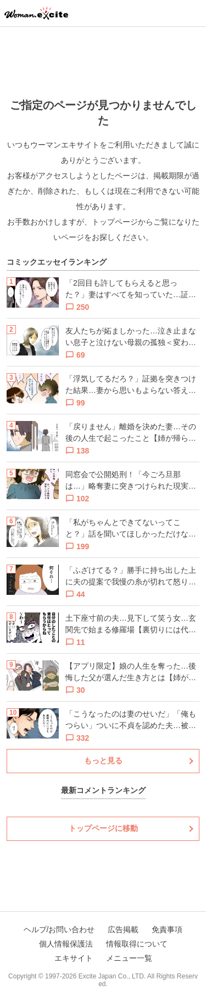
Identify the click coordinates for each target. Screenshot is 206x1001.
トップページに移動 (103, 828)
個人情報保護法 (66, 943)
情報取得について (137, 943)
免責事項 (167, 929)
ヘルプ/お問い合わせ (59, 929)
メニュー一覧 (129, 958)
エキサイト (73, 958)
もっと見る (103, 760)
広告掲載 (123, 929)
